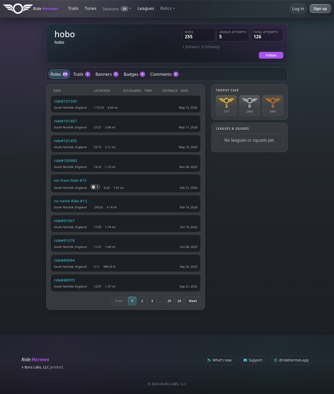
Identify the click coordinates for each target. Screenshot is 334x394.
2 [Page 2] (142, 301)
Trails (73, 8)
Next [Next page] (193, 301)
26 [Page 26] (179, 301)
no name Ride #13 (70, 200)
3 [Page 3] (152, 301)
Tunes (91, 8)
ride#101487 (65, 120)
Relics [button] (166, 8)
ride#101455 (65, 140)
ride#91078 (64, 240)
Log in (298, 8)
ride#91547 (64, 220)
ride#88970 (64, 280)
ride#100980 (65, 160)
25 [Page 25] (169, 301)
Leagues (146, 8)
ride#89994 (64, 260)
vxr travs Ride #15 (70, 180)
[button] (117, 8)
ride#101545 (65, 101)
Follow (271, 55)
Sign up (320, 8)
